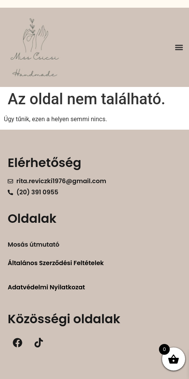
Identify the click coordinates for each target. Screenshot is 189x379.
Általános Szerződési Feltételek (56, 263)
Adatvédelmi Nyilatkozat (46, 287)
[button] (178, 47)
